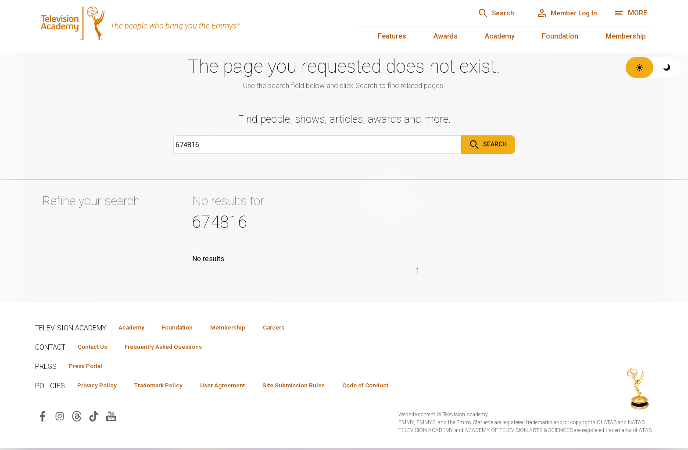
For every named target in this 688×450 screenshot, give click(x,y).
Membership (626, 36)
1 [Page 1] (418, 271)
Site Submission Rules (312, 386)
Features (392, 36)
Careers (290, 327)
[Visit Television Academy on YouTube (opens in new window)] (111, 417)
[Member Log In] (563, 13)
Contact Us (94, 347)
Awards (446, 36)
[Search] (486, 13)
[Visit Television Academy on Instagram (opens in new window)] (59, 417)
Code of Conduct (389, 386)
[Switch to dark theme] (667, 67)
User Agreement (235, 386)
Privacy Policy (99, 386)
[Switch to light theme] (639, 67)
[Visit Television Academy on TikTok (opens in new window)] (93, 417)
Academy (500, 36)
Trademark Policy (166, 386)
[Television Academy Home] (187, 26)
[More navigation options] (631, 13)
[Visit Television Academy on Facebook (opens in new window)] (42, 417)
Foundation (560, 36)
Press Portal (89, 366)
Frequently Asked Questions (171, 347)
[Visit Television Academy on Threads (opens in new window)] (76, 417)
